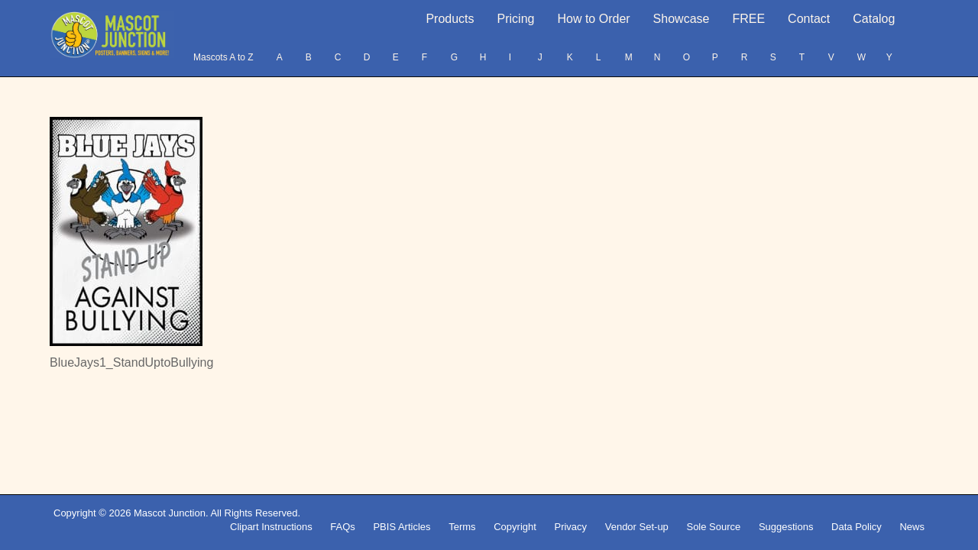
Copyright (515, 526)
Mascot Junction (170, 513)
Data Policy (856, 526)
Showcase (681, 18)
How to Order (593, 18)
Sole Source (713, 526)
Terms (462, 526)
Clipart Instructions (271, 526)
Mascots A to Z (223, 57)
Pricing (516, 18)
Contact (809, 18)
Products (450, 18)
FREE (748, 18)
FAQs (342, 526)
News (912, 526)
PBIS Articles (401, 526)
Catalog (874, 18)
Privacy (570, 526)
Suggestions (786, 526)
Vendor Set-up (637, 526)
